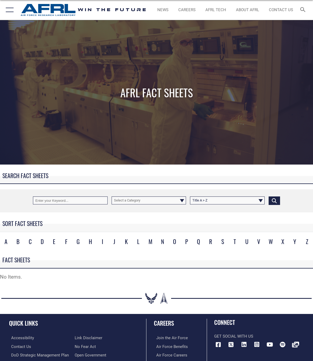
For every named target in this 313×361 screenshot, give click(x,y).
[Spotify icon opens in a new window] (283, 345)
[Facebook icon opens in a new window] (218, 345)
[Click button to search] (274, 200)
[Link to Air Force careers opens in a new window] (169, 354)
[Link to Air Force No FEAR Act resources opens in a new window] (85, 346)
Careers (164, 323)
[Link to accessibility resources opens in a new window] (20, 337)
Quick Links (23, 323)
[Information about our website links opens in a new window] (88, 337)
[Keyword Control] (70, 200)
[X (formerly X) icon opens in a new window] (231, 345)
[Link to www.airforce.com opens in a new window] (169, 337)
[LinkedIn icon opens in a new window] (244, 345)
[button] (8, 10)
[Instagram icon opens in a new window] (257, 345)
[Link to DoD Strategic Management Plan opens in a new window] (38, 354)
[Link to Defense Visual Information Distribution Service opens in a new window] (295, 345)
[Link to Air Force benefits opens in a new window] (169, 346)
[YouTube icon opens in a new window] (270, 345)
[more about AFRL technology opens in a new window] (216, 9)
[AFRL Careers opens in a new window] (187, 9)
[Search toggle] (303, 10)
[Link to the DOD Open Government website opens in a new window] (90, 354)
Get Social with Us (233, 336)
